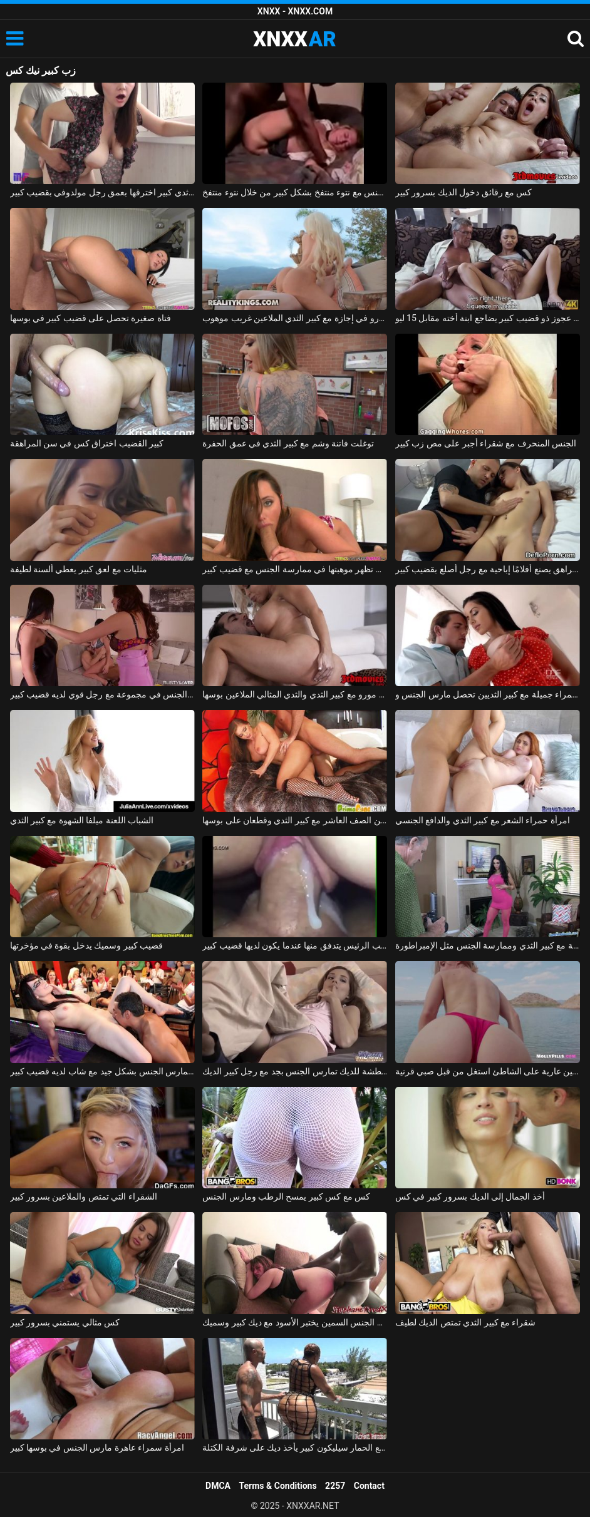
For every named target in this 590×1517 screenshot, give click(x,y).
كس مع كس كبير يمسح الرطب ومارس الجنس (286, 1196)
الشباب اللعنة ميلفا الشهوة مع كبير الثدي (82, 820)
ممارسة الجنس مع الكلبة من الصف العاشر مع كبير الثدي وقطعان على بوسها (294, 820)
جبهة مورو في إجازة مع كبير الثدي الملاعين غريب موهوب (294, 318)
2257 (335, 1486)
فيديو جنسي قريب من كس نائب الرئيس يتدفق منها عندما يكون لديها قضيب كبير (294, 945)
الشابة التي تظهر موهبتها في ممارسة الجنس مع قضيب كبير (294, 569)
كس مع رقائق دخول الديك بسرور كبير (463, 192)
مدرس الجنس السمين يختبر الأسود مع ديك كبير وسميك (294, 1322)
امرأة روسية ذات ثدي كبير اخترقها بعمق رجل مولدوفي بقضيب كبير (102, 192)
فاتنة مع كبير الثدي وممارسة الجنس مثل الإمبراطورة (487, 945)
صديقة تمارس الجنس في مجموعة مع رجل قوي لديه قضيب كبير (102, 694)
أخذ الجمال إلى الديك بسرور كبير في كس (470, 1196)
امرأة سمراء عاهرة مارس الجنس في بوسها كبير (97, 1447)
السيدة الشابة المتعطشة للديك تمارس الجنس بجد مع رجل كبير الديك (294, 1071)
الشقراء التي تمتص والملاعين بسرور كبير (83, 1196)
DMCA (217, 1486)
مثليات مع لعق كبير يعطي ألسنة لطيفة (79, 569)
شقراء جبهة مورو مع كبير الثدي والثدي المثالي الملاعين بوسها (294, 694)
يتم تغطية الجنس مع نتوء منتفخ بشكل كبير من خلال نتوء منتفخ (294, 192)
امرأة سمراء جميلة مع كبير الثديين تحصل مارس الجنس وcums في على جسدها (487, 694)
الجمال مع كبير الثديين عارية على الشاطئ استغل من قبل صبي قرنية (487, 1071)
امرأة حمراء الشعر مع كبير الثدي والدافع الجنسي (482, 820)
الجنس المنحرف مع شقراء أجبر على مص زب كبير (486, 443)
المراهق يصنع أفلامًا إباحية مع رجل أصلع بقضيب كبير (487, 569)
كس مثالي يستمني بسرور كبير (65, 1322)
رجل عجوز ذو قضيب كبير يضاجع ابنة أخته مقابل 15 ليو (487, 318)
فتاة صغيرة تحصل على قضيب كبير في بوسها (90, 318)
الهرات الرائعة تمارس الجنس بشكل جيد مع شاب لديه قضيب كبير (102, 1071)
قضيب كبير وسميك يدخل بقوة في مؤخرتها (86, 945)
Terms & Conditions (278, 1486)
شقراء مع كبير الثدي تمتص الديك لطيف (465, 1322)
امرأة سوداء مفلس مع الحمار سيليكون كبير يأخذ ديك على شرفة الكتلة (294, 1447)
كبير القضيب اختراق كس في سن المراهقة (87, 443)
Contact (369, 1486)
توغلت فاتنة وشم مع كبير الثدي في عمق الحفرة (288, 443)
